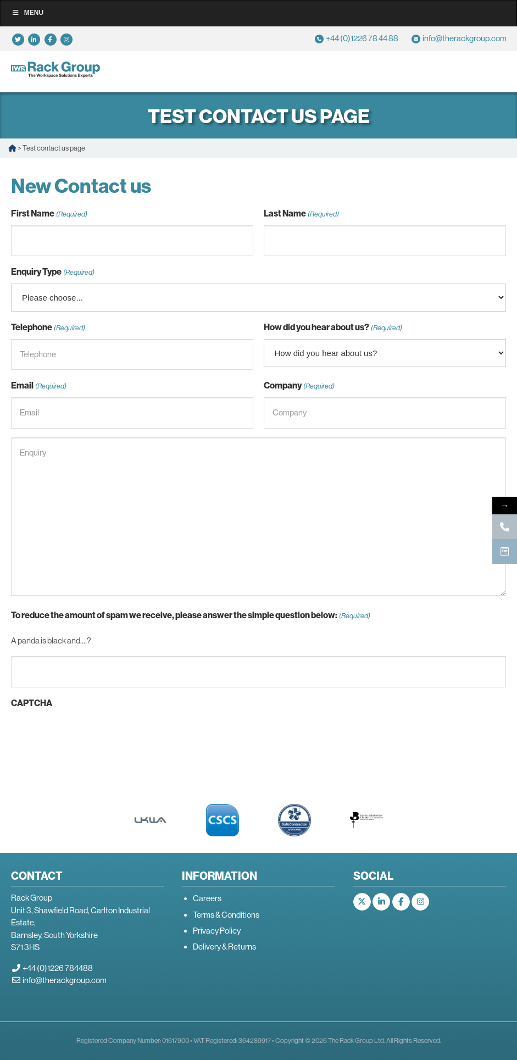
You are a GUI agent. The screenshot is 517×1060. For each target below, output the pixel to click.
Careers (207, 898)
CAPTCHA (31, 703)
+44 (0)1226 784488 (58, 968)
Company (299, 386)
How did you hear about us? (333, 328)
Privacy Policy (217, 930)
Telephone (48, 328)
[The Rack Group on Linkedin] (381, 902)
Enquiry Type (52, 272)
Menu (27, 12)
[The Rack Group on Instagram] (420, 902)
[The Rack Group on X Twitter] (362, 902)
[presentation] (94, 736)
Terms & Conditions (226, 914)
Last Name (301, 214)
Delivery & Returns (224, 946)
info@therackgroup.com (465, 38)
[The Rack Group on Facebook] (401, 902)
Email (38, 386)
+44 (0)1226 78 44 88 (362, 38)
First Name (49, 214)
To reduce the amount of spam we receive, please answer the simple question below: (190, 615)
